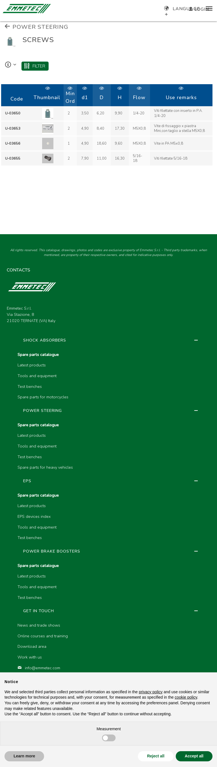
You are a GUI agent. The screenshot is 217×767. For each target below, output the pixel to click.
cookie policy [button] (186, 697)
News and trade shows (39, 625)
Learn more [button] (24, 756)
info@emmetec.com (39, 668)
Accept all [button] (194, 756)
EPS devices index (34, 516)
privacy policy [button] (150, 692)
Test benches (30, 386)
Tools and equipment (37, 376)
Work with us (30, 657)
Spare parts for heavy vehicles (45, 467)
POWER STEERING (36, 27)
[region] (108, 125)
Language (182, 9)
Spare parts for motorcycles (43, 397)
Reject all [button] (155, 756)
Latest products (32, 365)
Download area (32, 646)
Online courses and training (43, 636)
